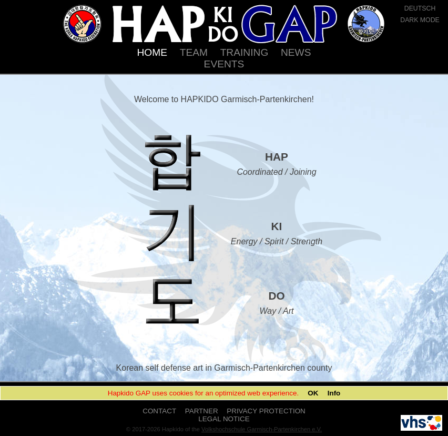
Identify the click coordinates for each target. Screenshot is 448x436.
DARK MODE (420, 20)
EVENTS (224, 64)
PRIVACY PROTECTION (266, 411)
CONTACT (159, 411)
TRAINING (244, 52)
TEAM (194, 52)
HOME (152, 52)
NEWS (296, 52)
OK (313, 393)
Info (334, 393)
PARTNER (201, 411)
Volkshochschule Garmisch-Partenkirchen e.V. (261, 429)
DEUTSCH (420, 8)
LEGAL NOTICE (223, 419)
